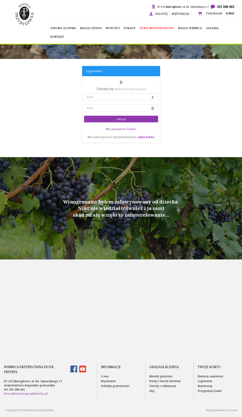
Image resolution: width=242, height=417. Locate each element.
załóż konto (146, 137)
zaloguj (121, 119)
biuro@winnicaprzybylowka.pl (26, 393)
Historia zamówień (210, 376)
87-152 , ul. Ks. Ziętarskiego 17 (183, 6)
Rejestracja (180, 14)
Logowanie (205, 381)
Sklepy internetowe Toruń (221, 410)
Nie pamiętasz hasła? (121, 129)
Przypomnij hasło (210, 391)
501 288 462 (225, 7)
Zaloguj (161, 14)
